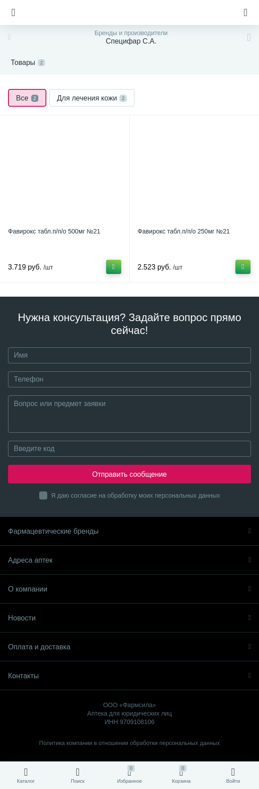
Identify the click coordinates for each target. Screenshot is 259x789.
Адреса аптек (129, 560)
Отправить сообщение (129, 474)
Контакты (129, 676)
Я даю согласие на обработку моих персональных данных (135, 495)
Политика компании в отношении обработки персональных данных (129, 743)
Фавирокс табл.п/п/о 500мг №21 (54, 231)
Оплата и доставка (129, 647)
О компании (129, 589)
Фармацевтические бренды (129, 531)
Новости (129, 618)
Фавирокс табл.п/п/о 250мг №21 (184, 231)
